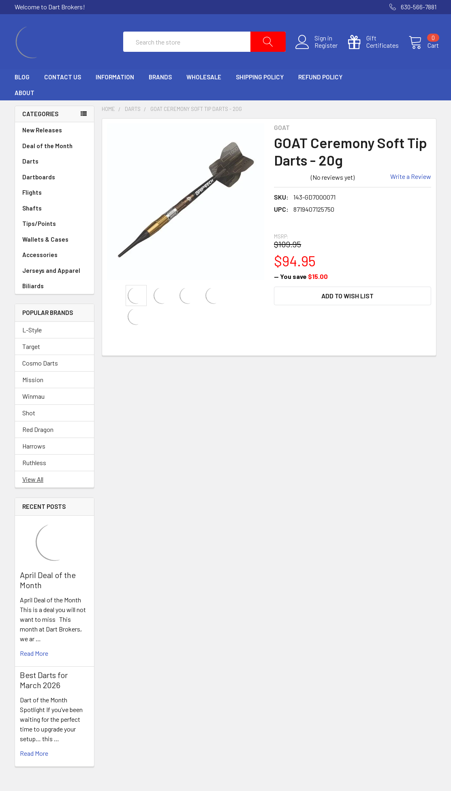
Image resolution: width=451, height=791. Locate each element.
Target (31, 351)
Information (115, 82)
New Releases (42, 134)
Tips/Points (54, 228)
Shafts (54, 213)
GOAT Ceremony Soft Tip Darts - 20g (196, 114)
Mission (32, 384)
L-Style (32, 334)
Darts (54, 166)
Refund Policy (320, 82)
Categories (40, 119)
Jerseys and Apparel (54, 275)
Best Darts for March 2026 (44, 685)
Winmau (33, 401)
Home (108, 114)
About (24, 97)
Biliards (54, 291)
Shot (28, 417)
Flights (54, 197)
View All (32, 484)
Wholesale (203, 82)
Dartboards (54, 182)
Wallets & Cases (54, 244)
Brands (160, 82)
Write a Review (410, 181)
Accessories (54, 259)
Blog (22, 82)
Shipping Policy (260, 82)
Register (323, 48)
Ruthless (34, 467)
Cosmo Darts (40, 368)
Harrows (33, 451)
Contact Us (62, 82)
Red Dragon (37, 434)
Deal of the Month (47, 150)
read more (34, 658)
